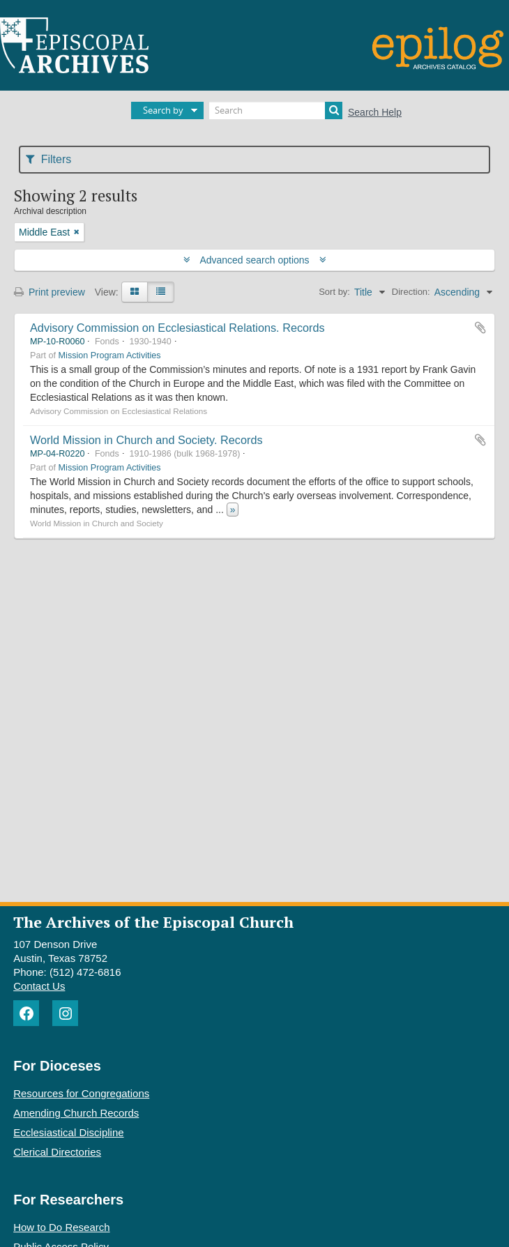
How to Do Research (61, 1227)
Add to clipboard (480, 328)
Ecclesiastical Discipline (68, 1132)
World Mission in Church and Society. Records (146, 440)
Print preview (49, 292)
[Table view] (160, 292)
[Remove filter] (76, 232)
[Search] (275, 110)
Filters (48, 159)
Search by (163, 110)
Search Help (375, 112)
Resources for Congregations (81, 1093)
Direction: (411, 291)
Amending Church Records (76, 1113)
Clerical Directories (57, 1152)
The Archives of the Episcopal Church (153, 922)
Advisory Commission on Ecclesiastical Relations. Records (177, 327)
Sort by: (334, 291)
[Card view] (134, 292)
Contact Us (39, 986)
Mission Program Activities (110, 355)
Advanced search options (254, 260)
